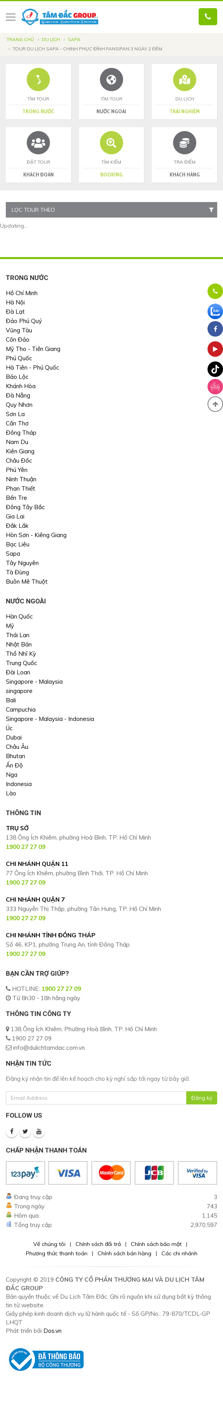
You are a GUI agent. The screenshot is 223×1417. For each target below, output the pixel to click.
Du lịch (51, 39)
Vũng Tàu (19, 330)
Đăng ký (201, 1097)
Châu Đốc (19, 460)
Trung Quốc (21, 663)
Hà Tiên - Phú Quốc (32, 367)
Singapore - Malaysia (34, 681)
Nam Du (17, 442)
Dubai (14, 737)
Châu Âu (17, 746)
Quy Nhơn (19, 404)
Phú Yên (16, 469)
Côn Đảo (17, 339)
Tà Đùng (17, 572)
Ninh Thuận (21, 479)
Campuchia (21, 709)
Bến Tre (16, 497)
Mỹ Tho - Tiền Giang (33, 349)
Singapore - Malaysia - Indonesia (50, 718)
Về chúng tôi (49, 1244)
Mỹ (10, 625)
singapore (19, 691)
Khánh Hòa (21, 386)
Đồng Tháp (21, 432)
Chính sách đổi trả (98, 1244)
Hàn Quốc (19, 616)
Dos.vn (52, 1330)
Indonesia (19, 784)
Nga (11, 774)
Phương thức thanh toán (56, 1253)
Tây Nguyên (22, 563)
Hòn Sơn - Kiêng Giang (36, 535)
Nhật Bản (19, 644)
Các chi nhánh (179, 1253)
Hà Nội (15, 302)
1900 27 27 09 (61, 988)
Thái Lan (17, 635)
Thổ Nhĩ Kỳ (21, 653)
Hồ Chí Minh (22, 293)
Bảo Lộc (17, 376)
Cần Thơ (17, 423)
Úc (9, 728)
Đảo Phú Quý (24, 321)
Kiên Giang (20, 451)
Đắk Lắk (17, 525)
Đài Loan (18, 672)
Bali (11, 700)
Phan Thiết (20, 488)
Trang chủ (20, 39)
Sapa (74, 39)
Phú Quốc (19, 358)
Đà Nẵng (18, 395)
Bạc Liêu (17, 544)
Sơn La (15, 414)
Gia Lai (15, 516)
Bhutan (15, 756)
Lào (11, 793)
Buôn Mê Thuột (27, 581)
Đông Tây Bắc (25, 507)
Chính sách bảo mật (156, 1244)
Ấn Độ (14, 765)
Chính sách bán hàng (124, 1253)
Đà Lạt (15, 311)
